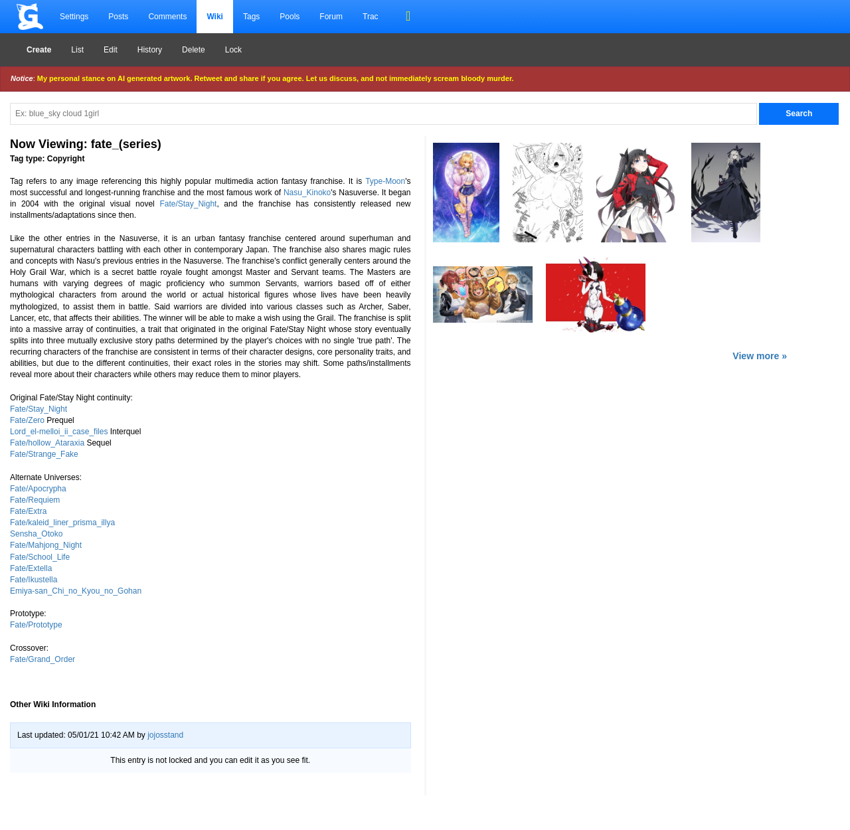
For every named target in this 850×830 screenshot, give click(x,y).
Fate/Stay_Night (187, 203)
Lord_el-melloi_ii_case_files (59, 431)
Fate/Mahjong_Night (46, 545)
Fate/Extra (28, 511)
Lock (233, 49)
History (149, 49)
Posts (118, 16)
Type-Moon (385, 181)
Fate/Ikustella (33, 579)
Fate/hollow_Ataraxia (47, 443)
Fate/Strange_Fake (44, 454)
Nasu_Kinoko (307, 192)
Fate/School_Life (40, 557)
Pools (289, 16)
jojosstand (165, 735)
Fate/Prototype (36, 624)
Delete (193, 49)
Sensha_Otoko (36, 534)
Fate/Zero (27, 420)
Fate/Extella (31, 568)
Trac (371, 16)
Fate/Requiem (35, 500)
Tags (251, 16)
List (77, 49)
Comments (167, 16)
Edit (111, 49)
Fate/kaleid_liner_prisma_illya (62, 522)
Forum (331, 16)
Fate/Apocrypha (38, 488)
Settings (74, 16)
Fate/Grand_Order (42, 659)
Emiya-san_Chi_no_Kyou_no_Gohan (75, 591)
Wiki (215, 16)
